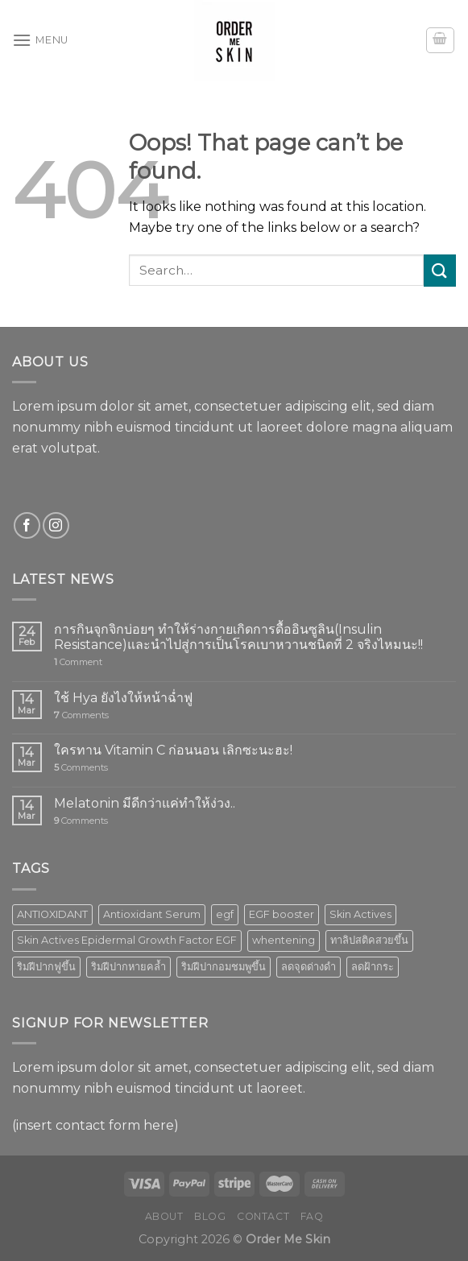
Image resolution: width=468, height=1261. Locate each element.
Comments (81, 715)
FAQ (312, 1216)
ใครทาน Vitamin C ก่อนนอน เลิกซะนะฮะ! (173, 750)
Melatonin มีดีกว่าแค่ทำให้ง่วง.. (144, 803)
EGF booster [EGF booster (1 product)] (281, 914)
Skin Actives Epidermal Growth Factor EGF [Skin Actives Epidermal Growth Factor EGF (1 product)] (127, 940)
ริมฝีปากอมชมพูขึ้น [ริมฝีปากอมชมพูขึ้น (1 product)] (223, 967)
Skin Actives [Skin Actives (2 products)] (360, 914)
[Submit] (440, 270)
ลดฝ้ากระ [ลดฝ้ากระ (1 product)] (372, 967)
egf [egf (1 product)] (225, 914)
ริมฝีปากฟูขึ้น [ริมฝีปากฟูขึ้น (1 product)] (46, 967)
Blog (210, 1216)
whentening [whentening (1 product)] (283, 940)
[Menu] (40, 40)
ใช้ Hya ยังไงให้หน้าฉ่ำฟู (123, 697)
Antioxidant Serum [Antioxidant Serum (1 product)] (152, 914)
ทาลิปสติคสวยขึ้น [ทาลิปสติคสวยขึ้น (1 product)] (369, 940)
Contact (263, 1216)
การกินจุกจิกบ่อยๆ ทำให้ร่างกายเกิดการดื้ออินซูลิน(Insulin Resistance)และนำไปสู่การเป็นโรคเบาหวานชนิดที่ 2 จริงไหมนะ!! (238, 637)
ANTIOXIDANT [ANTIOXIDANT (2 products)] (52, 914)
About (164, 1216)
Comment (78, 662)
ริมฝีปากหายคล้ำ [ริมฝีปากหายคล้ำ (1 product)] (128, 967)
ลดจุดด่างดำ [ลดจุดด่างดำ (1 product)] (308, 967)
